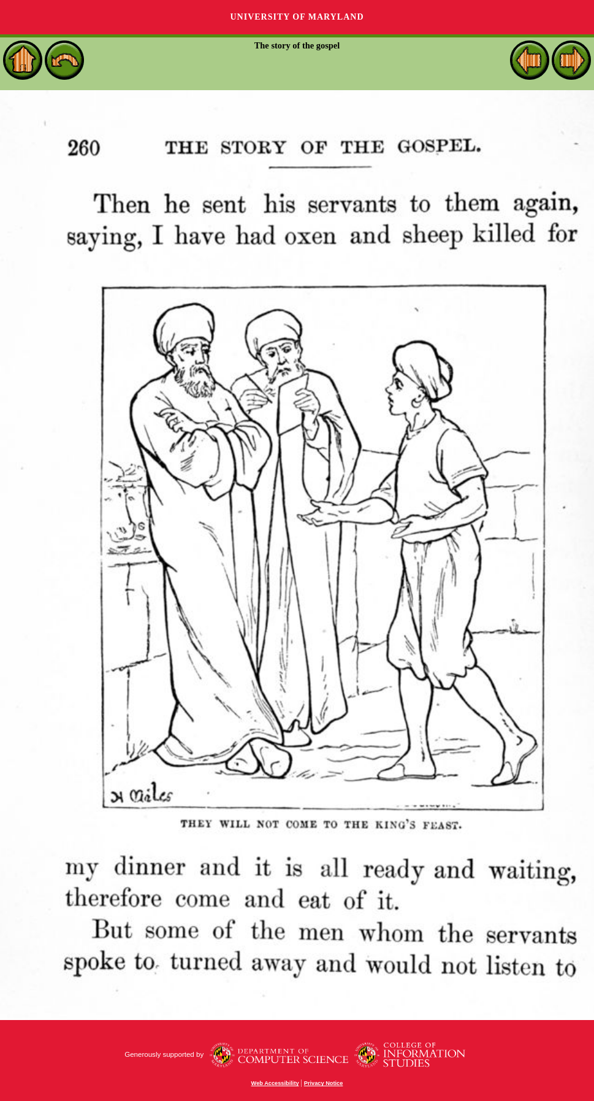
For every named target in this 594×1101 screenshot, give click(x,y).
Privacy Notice (323, 1083)
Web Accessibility (275, 1083)
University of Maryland (297, 16)
